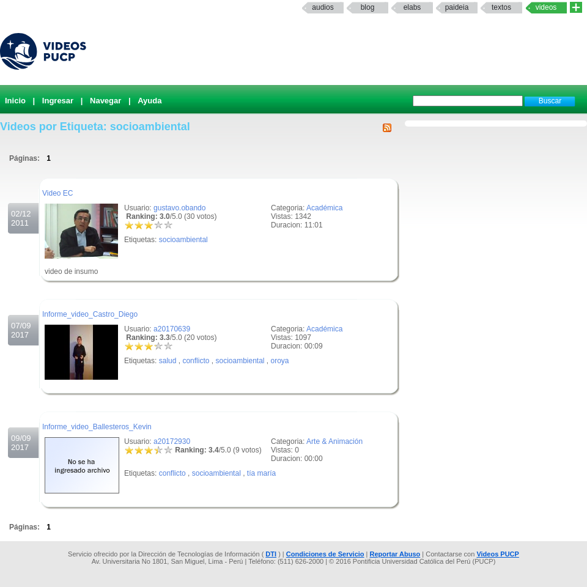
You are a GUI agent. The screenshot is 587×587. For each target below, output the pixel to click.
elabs (412, 7)
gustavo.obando (179, 208)
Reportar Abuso (395, 554)
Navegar (105, 100)
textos (501, 7)
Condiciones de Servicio (325, 554)
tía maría (261, 473)
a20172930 (171, 441)
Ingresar (57, 100)
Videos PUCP (497, 554)
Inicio (15, 100)
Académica (324, 208)
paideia (457, 7)
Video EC (57, 193)
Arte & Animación (334, 441)
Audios (322, 7)
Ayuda (149, 100)
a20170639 (171, 329)
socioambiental (183, 239)
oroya (280, 360)
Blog (368, 7)
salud (168, 360)
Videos (546, 7)
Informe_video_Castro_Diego (90, 314)
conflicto (195, 360)
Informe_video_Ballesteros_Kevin (97, 427)
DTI (270, 554)
